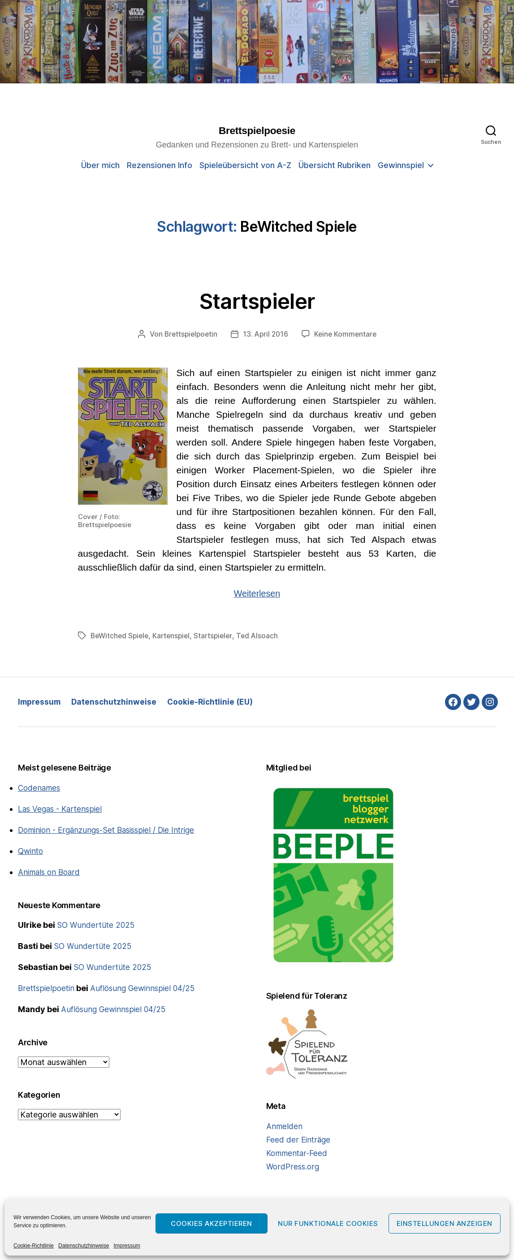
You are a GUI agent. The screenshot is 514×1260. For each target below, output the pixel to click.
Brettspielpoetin (189, 334)
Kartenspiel (174, 636)
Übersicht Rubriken (334, 165)
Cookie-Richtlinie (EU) (215, 702)
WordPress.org (293, 1167)
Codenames (40, 788)
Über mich (100, 165)
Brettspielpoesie (257, 131)
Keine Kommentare (347, 334)
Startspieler (257, 300)
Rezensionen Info (159, 165)
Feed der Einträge (299, 1140)
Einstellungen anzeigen (444, 1223)
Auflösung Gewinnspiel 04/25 (146, 988)
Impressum (126, 1246)
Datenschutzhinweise (83, 1246)
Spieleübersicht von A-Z (245, 165)
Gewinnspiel (401, 165)
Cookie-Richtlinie (33, 1246)
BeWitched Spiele (121, 636)
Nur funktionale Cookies (328, 1223)
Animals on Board (50, 872)
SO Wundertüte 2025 (97, 925)
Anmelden (284, 1126)
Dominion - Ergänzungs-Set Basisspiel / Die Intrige (112, 830)
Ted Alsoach (263, 636)
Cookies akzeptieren (211, 1223)
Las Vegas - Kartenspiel (62, 809)
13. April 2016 (265, 334)
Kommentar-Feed (298, 1153)
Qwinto (31, 851)
